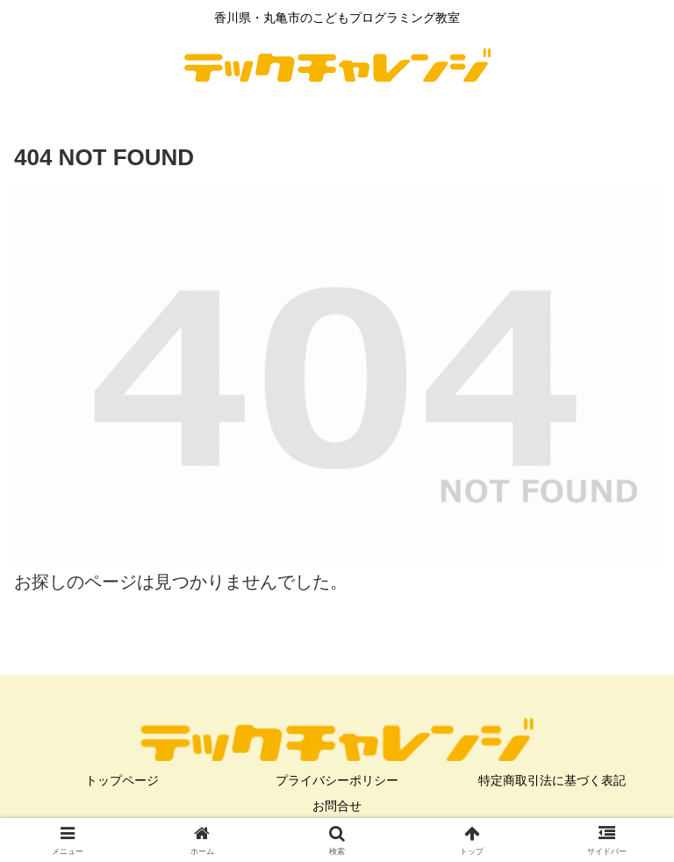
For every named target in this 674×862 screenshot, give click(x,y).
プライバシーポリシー (337, 780)
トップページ (122, 780)
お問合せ (337, 806)
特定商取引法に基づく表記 (552, 780)
